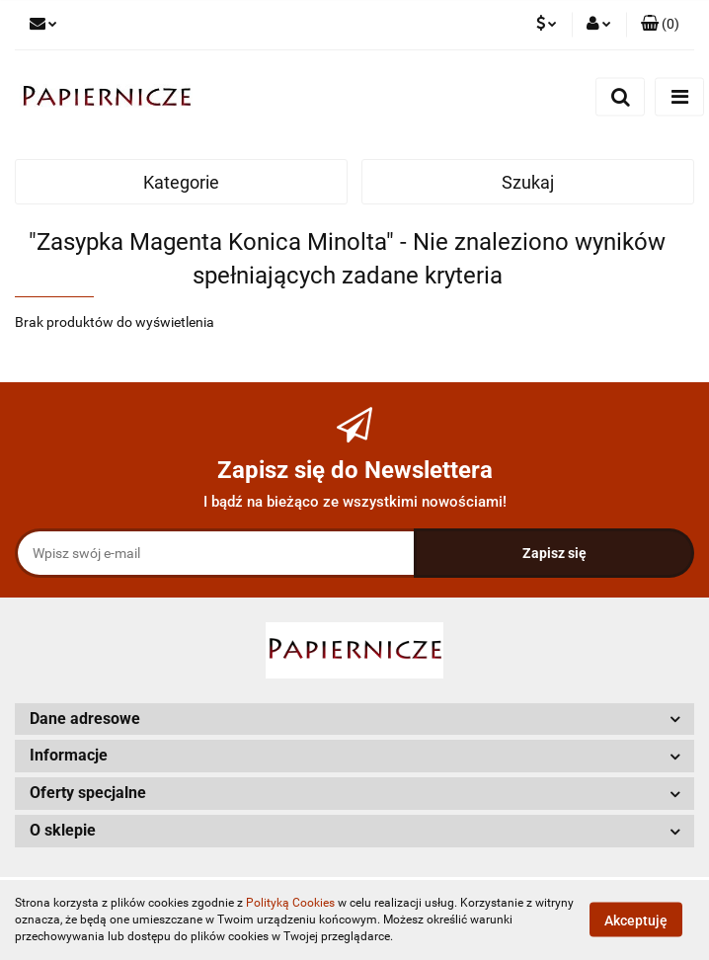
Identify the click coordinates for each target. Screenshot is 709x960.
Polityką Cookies (290, 903)
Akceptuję (636, 920)
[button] (660, 24)
